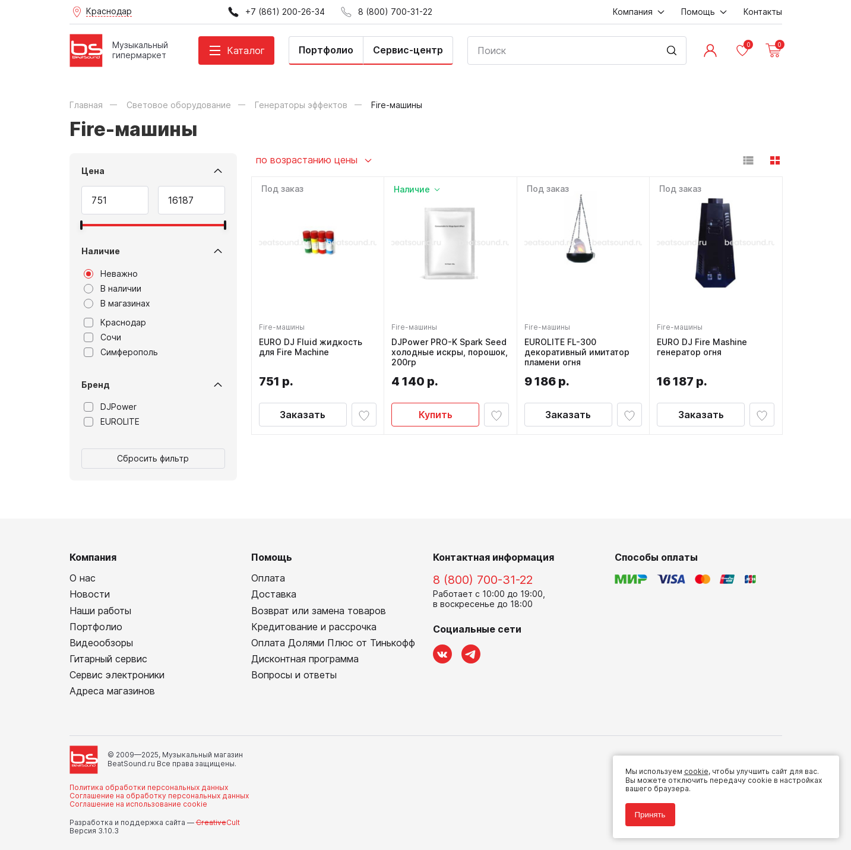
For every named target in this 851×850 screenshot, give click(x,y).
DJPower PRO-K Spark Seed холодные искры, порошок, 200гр (443, 350)
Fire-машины (284, 324)
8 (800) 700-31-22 (483, 580)
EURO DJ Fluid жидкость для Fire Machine (313, 345)
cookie (691, 767)
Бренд (95, 385)
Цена (93, 171)
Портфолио (326, 50)
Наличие (100, 251)
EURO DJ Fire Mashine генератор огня (704, 345)
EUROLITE (112, 421)
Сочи (102, 337)
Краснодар (115, 322)
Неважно (111, 274)
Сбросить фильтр (153, 458)
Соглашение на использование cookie (138, 804)
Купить (436, 413)
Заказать (302, 413)
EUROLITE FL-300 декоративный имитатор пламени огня (579, 350)
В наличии (112, 288)
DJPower (110, 407)
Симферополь (121, 352)
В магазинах (117, 303)
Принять (645, 809)
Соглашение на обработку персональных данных (159, 795)
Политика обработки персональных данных (148, 787)
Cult (218, 822)
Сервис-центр (408, 50)
